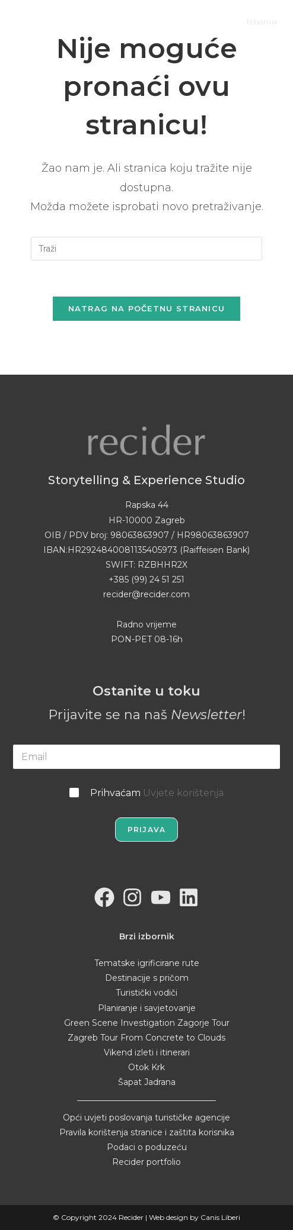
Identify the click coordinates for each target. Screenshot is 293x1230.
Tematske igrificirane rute (146, 963)
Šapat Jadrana (147, 1082)
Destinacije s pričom (147, 978)
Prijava (146, 829)
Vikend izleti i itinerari (147, 1052)
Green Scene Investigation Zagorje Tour (147, 1023)
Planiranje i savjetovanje (147, 1008)
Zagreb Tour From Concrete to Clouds (146, 1037)
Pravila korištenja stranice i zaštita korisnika (146, 1132)
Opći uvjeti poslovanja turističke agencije (146, 1117)
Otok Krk (146, 1067)
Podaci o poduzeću (147, 1147)
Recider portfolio (146, 1162)
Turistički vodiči (146, 992)
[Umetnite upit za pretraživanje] (146, 248)
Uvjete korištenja (183, 792)
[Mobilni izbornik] (254, 21)
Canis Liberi (220, 1217)
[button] (18, 1212)
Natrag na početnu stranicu (146, 308)
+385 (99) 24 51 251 (146, 579)
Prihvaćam (157, 792)
